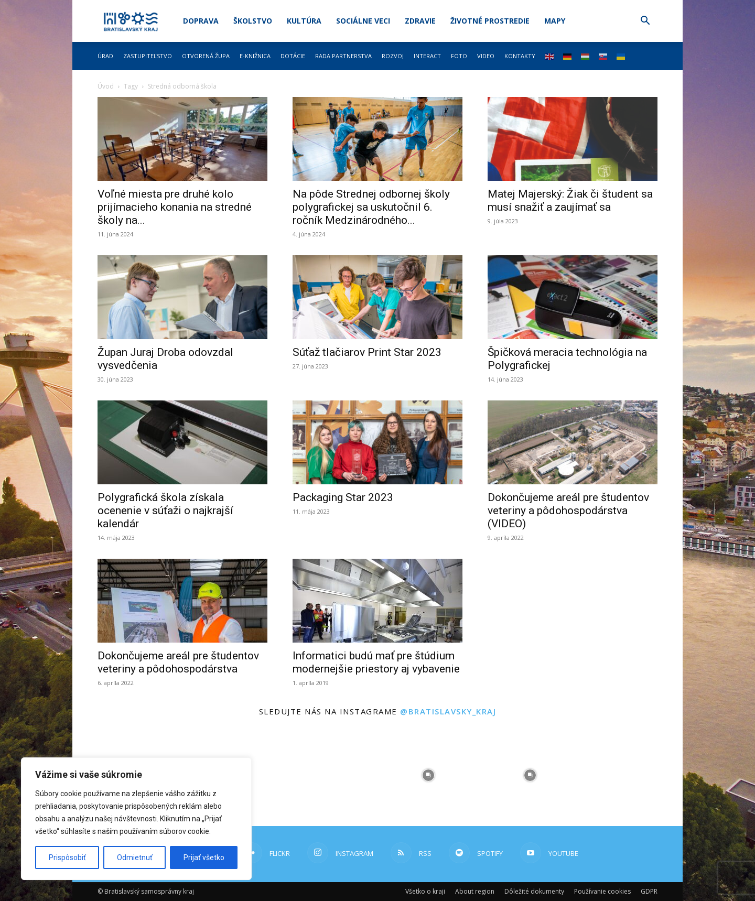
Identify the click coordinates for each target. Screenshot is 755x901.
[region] (136, 818)
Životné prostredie (490, 21)
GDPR (649, 891)
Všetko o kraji (425, 891)
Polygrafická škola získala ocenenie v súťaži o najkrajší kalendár (165, 510)
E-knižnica (255, 56)
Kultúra (304, 21)
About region (474, 891)
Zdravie (420, 21)
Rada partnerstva (343, 56)
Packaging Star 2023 (343, 497)
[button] (644, 22)
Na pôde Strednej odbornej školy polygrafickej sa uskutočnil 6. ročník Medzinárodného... (371, 207)
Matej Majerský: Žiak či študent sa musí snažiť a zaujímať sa (570, 200)
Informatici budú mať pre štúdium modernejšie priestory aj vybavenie (376, 662)
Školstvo (252, 21)
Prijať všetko (204, 857)
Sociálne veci (363, 21)
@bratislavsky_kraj (448, 711)
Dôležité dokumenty (534, 891)
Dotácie (293, 56)
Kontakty (519, 56)
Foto (459, 56)
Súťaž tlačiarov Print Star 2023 (367, 352)
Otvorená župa (206, 56)
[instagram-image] (327, 775)
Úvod (106, 86)
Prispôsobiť (67, 857)
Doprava (201, 21)
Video (485, 56)
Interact (427, 56)
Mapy (554, 21)
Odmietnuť (135, 857)
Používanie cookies (602, 891)
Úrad (105, 56)
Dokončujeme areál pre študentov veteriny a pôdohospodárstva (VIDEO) (568, 510)
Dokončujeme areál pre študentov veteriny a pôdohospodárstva (178, 662)
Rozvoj (393, 56)
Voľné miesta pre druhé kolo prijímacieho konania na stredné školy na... (175, 207)
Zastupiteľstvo (147, 56)
